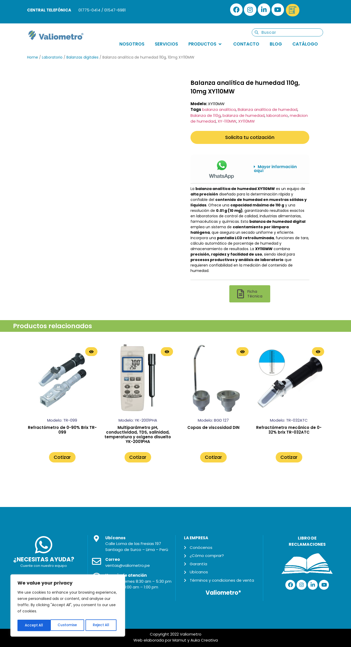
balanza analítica (219, 109)
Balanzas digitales (82, 57)
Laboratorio (52, 57)
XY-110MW (227, 121)
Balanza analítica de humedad (267, 109)
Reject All (68, 625)
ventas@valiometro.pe (127, 565)
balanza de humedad (243, 115)
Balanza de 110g (205, 115)
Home (32, 57)
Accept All (102, 625)
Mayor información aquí (275, 168)
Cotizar (62, 457)
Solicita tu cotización (249, 137)
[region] (67, 606)
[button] (277, 169)
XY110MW (246, 121)
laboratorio (277, 115)
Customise (34, 625)
